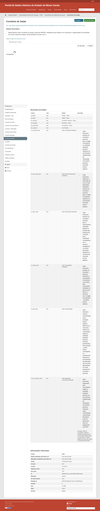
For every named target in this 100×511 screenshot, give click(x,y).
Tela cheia (81, 45)
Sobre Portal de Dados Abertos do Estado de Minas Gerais (19, 501)
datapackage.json (9, 109)
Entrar (92, 1)
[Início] (5, 15)
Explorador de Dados (15, 42)
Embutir (90, 45)
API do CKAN (8, 503)
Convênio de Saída (73, 15)
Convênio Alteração (10, 135)
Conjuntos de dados (31, 9)
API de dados (89, 20)
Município (7, 161)
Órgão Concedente (9, 158)
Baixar (77, 20)
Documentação (57, 9)
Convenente (8, 151)
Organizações (41, 9)
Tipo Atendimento (9, 148)
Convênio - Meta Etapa (10, 128)
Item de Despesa (9, 119)
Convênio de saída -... (10, 122)
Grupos (49, 9)
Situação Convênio (9, 154)
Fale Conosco (72, 9)
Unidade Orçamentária (10, 112)
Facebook (8, 170)
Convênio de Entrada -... (11, 145)
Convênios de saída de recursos (55, 15)
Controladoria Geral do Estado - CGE (31, 15)
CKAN (69, 503)
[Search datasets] (86, 9)
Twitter (7, 167)
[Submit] (93, 9)
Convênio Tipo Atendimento (12, 125)
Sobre (65, 9)
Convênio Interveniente (10, 132)
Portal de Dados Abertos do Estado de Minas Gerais (32, 5)
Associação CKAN (9, 505)
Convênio (7, 141)
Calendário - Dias (9, 115)
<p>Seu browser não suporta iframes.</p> (50, 76)
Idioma (68, 506)
